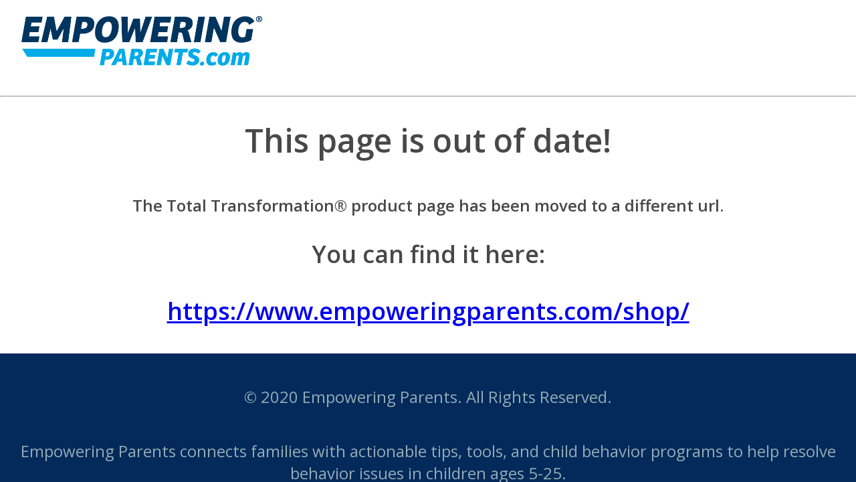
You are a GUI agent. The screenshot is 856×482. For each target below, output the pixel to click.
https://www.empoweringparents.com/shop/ (428, 311)
